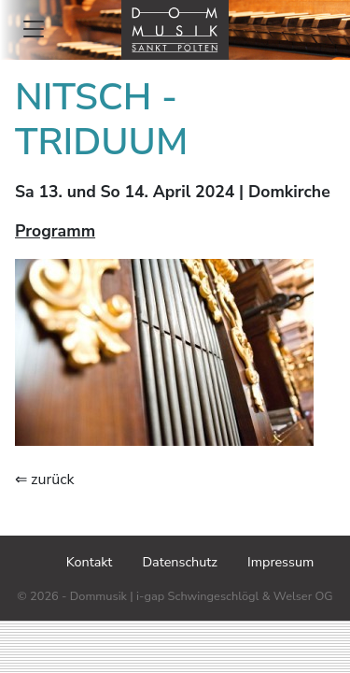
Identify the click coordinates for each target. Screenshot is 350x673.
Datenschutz (179, 561)
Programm (55, 231)
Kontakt (89, 561)
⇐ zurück (45, 479)
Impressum (280, 561)
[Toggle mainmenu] (33, 29)
